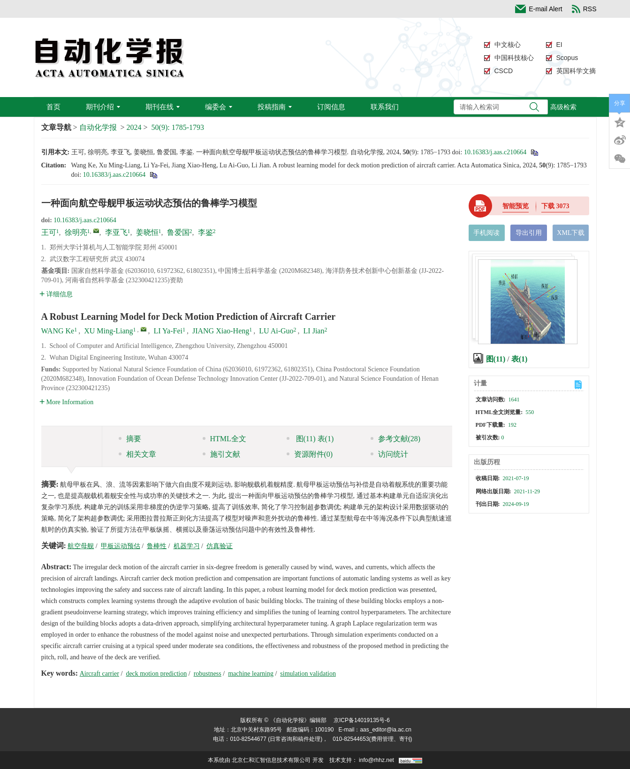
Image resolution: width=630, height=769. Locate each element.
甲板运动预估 (120, 546)
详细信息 (56, 294)
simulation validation (308, 673)
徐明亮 (76, 232)
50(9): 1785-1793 (178, 127)
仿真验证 (219, 546)
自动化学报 (98, 127)
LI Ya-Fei (168, 331)
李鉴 (205, 232)
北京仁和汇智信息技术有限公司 (271, 760)
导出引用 (529, 232)
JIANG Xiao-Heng (220, 331)
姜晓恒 (147, 232)
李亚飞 (116, 232)
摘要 (130, 439)
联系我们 (385, 107)
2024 (134, 127)
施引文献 (221, 454)
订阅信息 (331, 107)
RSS (584, 9)
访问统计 (389, 454)
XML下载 (570, 232)
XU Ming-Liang (108, 331)
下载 (555, 206)
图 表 (310, 439)
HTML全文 (224, 439)
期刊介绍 (103, 107)
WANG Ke (58, 331)
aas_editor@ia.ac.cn (385, 729)
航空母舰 (81, 546)
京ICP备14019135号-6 (362, 720)
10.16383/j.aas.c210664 (495, 152)
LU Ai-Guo (276, 331)
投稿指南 (275, 107)
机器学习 (187, 546)
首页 (53, 107)
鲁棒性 (157, 546)
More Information (66, 402)
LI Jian (314, 331)
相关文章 (137, 454)
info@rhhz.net (376, 760)
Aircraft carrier (99, 673)
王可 (48, 232)
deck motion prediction (156, 673)
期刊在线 (162, 107)
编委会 (218, 107)
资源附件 (310, 454)
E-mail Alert (538, 9)
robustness (207, 673)
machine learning (250, 673)
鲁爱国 (178, 232)
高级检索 (563, 107)
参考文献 (396, 439)
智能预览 (515, 206)
